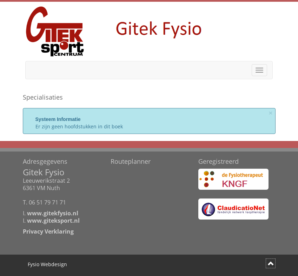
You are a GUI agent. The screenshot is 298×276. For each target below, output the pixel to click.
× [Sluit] (271, 113)
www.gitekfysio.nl (52, 213)
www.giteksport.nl (53, 220)
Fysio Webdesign (47, 264)
